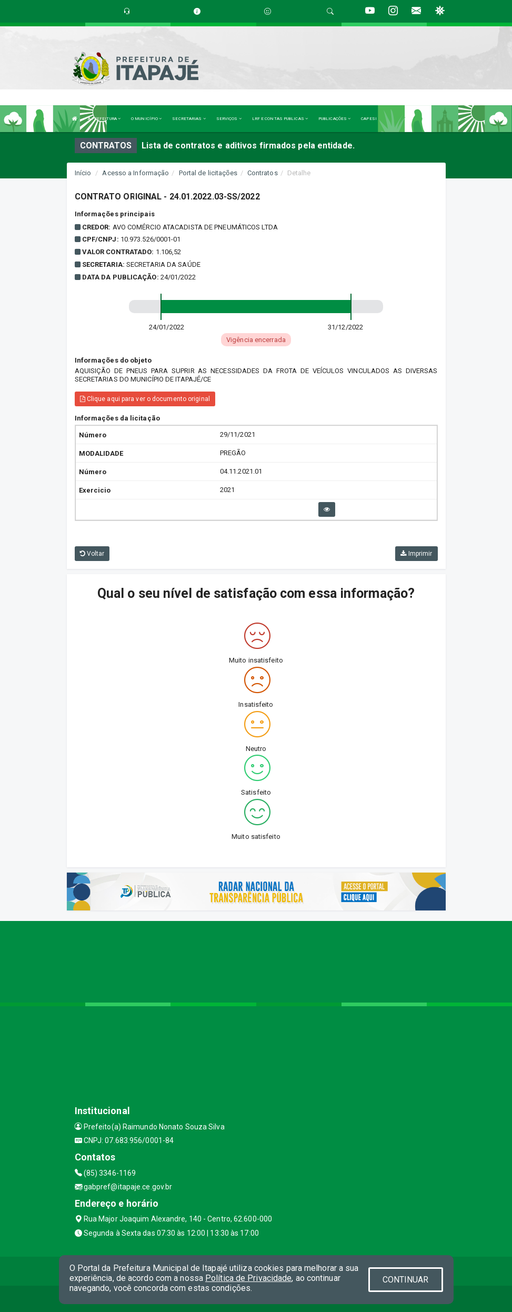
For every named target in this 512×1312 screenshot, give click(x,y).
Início (83, 173)
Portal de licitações (208, 173)
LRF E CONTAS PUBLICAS (280, 118)
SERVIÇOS (229, 118)
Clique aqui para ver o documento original (145, 399)
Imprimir (416, 553)
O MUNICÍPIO (146, 118)
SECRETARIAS (188, 118)
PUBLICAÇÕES (334, 118)
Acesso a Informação (135, 173)
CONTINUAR (406, 1280)
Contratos (262, 173)
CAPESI (369, 118)
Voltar (92, 553)
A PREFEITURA (104, 118)
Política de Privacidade (248, 1278)
